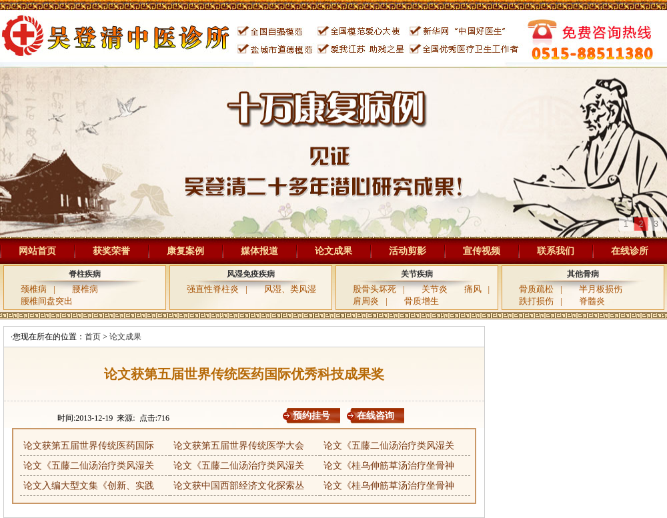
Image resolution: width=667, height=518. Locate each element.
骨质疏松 (536, 289)
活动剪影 (407, 251)
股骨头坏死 (374, 289)
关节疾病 (417, 274)
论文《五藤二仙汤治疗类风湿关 (388, 446)
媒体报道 (259, 251)
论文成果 (333, 251)
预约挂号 (311, 416)
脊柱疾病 (85, 274)
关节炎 (435, 289)
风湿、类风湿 (290, 289)
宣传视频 (481, 251)
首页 (93, 336)
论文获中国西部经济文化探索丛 (238, 486)
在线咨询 (375, 416)
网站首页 (37, 251)
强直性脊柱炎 (213, 289)
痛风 (473, 289)
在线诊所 (629, 251)
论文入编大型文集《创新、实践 (88, 486)
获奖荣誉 (111, 251)
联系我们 (555, 251)
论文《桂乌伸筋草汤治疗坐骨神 (388, 466)
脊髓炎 (592, 301)
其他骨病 (583, 274)
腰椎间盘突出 (47, 301)
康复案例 (185, 251)
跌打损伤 (536, 301)
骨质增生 (421, 301)
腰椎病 (85, 289)
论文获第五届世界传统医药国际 (88, 446)
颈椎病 (34, 289)
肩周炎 (366, 301)
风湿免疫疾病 (251, 274)
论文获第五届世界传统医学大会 (238, 446)
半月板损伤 (600, 289)
